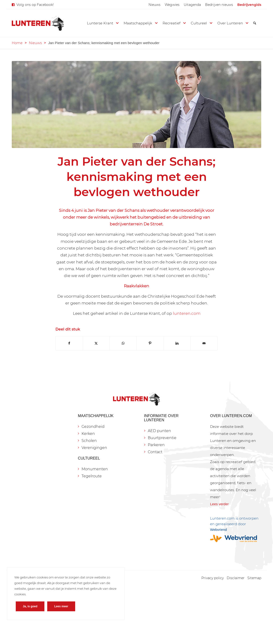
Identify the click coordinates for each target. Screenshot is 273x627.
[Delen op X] (96, 343)
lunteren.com (186, 313)
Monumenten (95, 469)
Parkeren (156, 445)
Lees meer (61, 606)
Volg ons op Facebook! (35, 5)
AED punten (159, 431)
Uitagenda (192, 5)
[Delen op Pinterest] (150, 343)
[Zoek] (254, 23)
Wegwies (172, 5)
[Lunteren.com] (38, 23)
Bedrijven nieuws (219, 5)
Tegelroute (92, 476)
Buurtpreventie (162, 438)
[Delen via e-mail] (204, 343)
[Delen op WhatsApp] (123, 343)
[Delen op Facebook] (69, 343)
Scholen (89, 440)
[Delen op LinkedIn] (177, 343)
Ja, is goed (30, 606)
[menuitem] (154, 4)
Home (17, 43)
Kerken (88, 433)
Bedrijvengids (249, 5)
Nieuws (154, 5)
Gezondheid (93, 426)
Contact (155, 452)
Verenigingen (94, 447)
